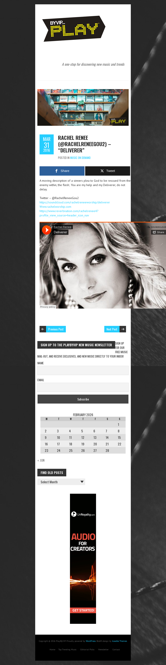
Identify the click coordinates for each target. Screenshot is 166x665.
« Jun (41, 460)
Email (40, 379)
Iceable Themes (119, 641)
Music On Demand (80, 157)
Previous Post (56, 329)
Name (40, 363)
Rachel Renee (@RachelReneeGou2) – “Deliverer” (84, 144)
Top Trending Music (67, 649)
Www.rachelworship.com (55, 207)
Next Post (111, 329)
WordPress (91, 641)
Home (52, 649)
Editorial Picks (87, 649)
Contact (116, 649)
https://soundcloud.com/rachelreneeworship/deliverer (75, 202)
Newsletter (103, 649)
